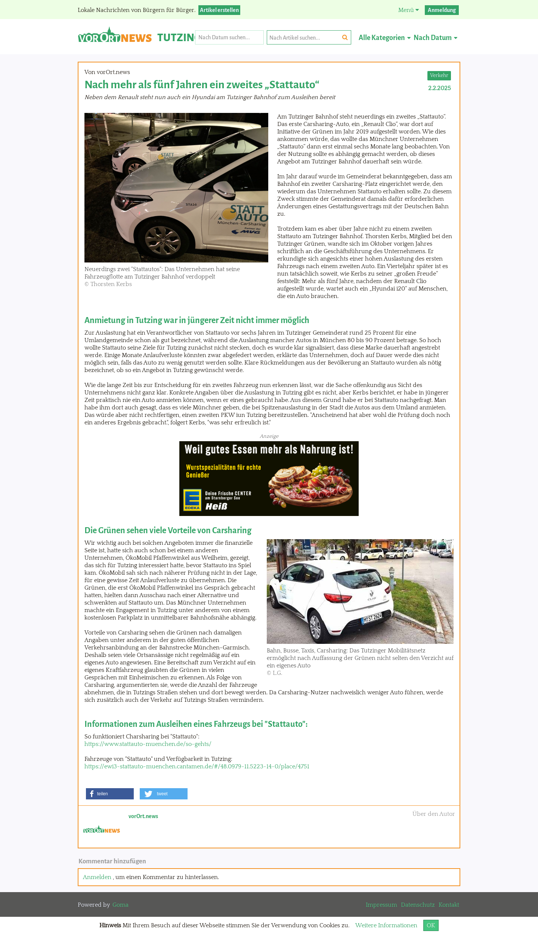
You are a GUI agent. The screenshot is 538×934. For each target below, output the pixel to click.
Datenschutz (418, 904)
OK (431, 925)
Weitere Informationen (386, 925)
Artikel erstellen (219, 10)
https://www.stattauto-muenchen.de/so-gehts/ (147, 744)
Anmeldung (442, 10)
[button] (110, 793)
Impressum (381, 904)
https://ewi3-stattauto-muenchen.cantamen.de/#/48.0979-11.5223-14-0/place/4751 (196, 766)
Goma (120, 904)
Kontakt (449, 904)
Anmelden (97, 877)
